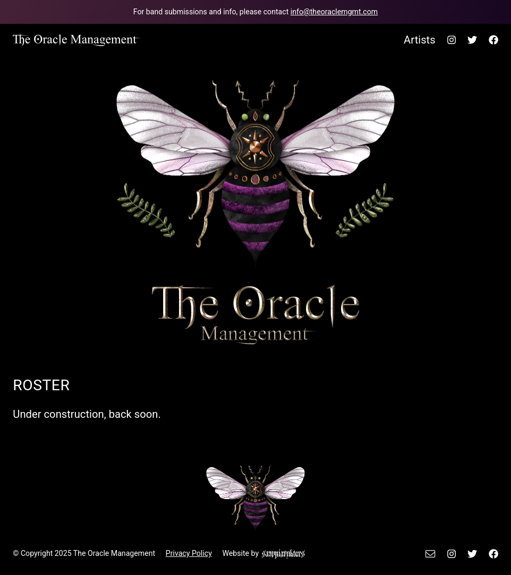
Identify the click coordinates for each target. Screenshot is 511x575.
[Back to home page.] (77, 39)
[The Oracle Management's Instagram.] (451, 40)
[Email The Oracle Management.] (432, 553)
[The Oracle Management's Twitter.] (472, 40)
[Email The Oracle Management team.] (255, 12)
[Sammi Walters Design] (283, 553)
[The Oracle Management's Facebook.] (491, 40)
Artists (420, 39)
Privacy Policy (189, 553)
